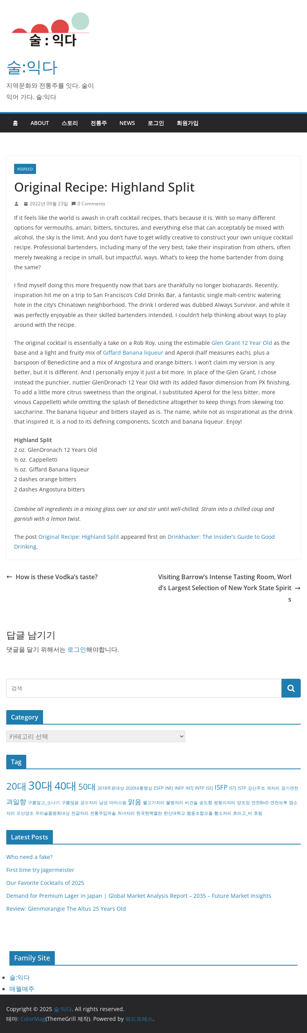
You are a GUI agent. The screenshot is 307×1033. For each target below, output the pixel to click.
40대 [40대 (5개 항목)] (65, 785)
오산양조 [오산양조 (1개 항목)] (25, 813)
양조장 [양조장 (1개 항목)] (243, 802)
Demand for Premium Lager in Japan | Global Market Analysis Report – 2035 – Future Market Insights (138, 895)
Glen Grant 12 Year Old (241, 342)
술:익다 (32, 66)
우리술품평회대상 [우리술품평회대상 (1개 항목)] (52, 813)
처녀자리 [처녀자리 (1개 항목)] (126, 813)
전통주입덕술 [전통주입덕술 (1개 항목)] (103, 813)
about (40, 123)
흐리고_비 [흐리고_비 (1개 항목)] (242, 813)
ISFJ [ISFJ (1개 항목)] (209, 788)
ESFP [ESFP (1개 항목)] (159, 788)
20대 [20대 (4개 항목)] (16, 785)
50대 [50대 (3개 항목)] (87, 786)
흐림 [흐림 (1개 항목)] (258, 813)
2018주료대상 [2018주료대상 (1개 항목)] (111, 788)
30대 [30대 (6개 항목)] (40, 785)
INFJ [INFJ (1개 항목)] (169, 788)
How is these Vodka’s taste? (52, 577)
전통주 (98, 123)
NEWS (127, 123)
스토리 (69, 123)
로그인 (156, 123)
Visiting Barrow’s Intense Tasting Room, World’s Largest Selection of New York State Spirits (229, 588)
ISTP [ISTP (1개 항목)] (242, 788)
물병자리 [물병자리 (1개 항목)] (174, 802)
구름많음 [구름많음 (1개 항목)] (70, 802)
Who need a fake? (29, 857)
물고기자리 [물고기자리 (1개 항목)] (153, 802)
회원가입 (188, 123)
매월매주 (21, 988)
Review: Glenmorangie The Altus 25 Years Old (66, 908)
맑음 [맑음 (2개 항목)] (134, 801)
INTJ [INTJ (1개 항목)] (189, 788)
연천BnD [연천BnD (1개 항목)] (260, 802)
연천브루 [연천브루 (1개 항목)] (278, 802)
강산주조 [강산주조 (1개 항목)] (256, 788)
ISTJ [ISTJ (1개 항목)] (232, 788)
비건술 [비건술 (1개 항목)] (191, 802)
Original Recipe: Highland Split (78, 536)
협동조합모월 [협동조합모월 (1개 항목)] (200, 813)
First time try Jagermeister (40, 870)
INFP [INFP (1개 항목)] (179, 788)
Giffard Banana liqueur (133, 352)
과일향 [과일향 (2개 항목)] (16, 801)
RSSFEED (25, 169)
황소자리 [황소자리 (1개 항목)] (222, 813)
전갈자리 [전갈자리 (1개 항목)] (79, 813)
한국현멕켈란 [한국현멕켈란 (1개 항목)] (149, 813)
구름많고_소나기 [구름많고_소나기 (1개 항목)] (44, 802)
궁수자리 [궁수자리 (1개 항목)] (89, 802)
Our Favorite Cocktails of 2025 (45, 882)
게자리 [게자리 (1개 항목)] (273, 788)
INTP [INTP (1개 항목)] (199, 788)
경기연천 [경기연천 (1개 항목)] (289, 788)
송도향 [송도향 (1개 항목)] (205, 802)
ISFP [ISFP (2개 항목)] (221, 787)
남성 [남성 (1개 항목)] (103, 802)
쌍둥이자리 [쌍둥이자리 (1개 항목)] (224, 802)
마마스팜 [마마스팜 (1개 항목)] (117, 802)
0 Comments (88, 203)
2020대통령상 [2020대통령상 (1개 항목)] (139, 788)
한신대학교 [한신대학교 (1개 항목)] (174, 813)
